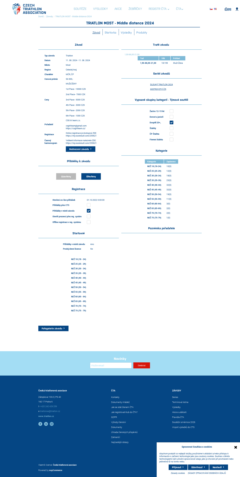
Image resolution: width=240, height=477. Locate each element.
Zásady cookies (178, 473)
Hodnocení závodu (79, 148)
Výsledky (126, 32)
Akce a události (179, 412)
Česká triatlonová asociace (64, 464)
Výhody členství (118, 422)
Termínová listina (180, 402)
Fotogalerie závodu (52, 328)
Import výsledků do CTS (183, 427)
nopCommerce (55, 470)
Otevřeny (91, 176)
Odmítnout (196, 467)
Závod (96, 32)
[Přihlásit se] (111, 365)
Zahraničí (115, 437)
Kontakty (115, 397)
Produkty (141, 32)
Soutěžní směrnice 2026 (183, 422)
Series (175, 397)
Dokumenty (116, 427)
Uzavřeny (66, 176)
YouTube (46, 424)
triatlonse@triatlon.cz (50, 411)
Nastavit (217, 467)
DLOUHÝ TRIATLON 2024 (161, 84)
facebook (40, 424)
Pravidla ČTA (178, 417)
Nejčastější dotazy (119, 442)
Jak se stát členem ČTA (122, 407)
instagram (52, 424)
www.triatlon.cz (46, 416)
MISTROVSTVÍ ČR (158, 89)
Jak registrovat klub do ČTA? (124, 412)
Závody (49, 16)
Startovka (110, 32)
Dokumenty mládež (120, 402)
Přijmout (176, 467)
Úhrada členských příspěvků (124, 432)
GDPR (114, 417)
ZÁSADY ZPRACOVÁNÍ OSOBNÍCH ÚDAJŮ (207, 473)
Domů (41, 16)
